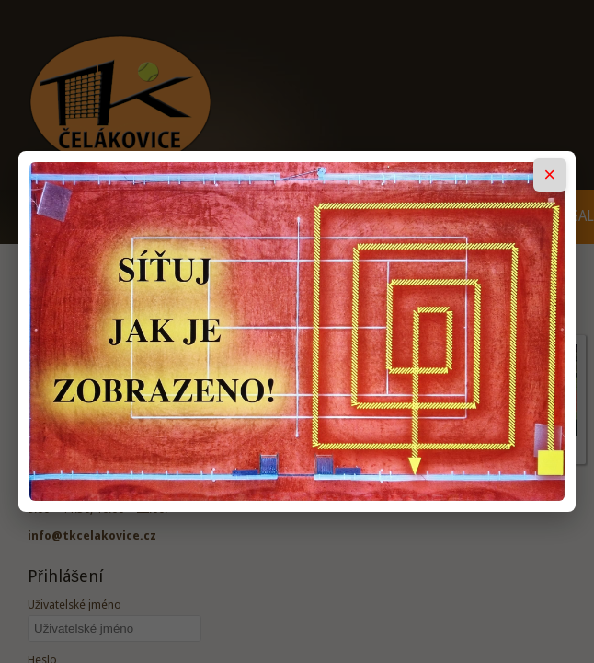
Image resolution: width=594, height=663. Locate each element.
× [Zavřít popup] (549, 174)
